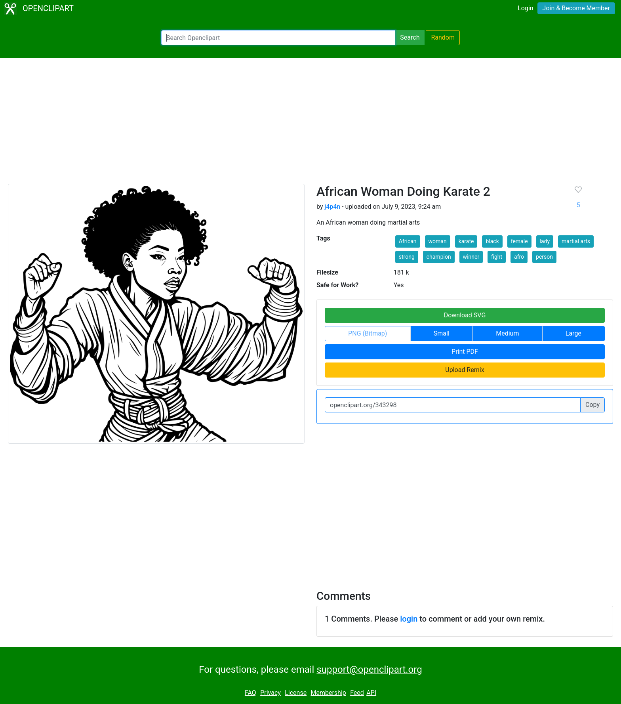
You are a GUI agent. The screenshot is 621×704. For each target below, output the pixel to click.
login (408, 619)
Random (443, 37)
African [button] (408, 241)
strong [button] (407, 257)
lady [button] (545, 241)
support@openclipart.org (369, 669)
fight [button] (496, 257)
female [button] (519, 241)
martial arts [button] (576, 241)
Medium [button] (507, 333)
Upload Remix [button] (464, 370)
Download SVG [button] (465, 315)
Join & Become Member (576, 8)
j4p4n (332, 206)
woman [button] (438, 241)
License (296, 692)
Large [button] (573, 333)
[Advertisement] (310, 124)
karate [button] (466, 241)
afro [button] (519, 257)
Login (525, 8)
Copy (592, 404)
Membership (328, 692)
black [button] (492, 241)
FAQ (250, 692)
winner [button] (471, 257)
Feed (357, 692)
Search (409, 37)
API (371, 692)
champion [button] (439, 257)
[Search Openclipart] (278, 37)
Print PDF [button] (464, 351)
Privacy (270, 692)
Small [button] (442, 333)
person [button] (544, 257)
